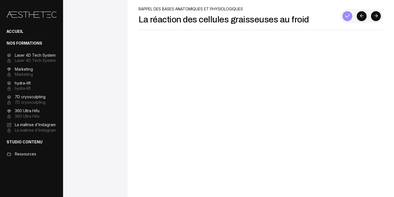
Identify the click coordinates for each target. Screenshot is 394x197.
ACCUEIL (15, 31)
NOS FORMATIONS (24, 43)
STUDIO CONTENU (24, 142)
